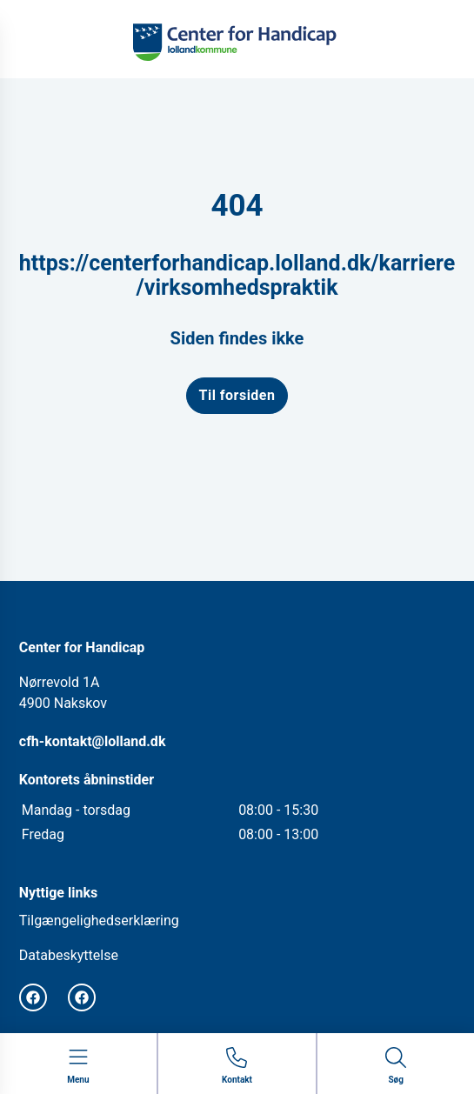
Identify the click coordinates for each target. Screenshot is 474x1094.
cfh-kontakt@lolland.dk (92, 741)
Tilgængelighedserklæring (99, 920)
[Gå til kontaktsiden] (237, 1066)
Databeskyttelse (68, 955)
